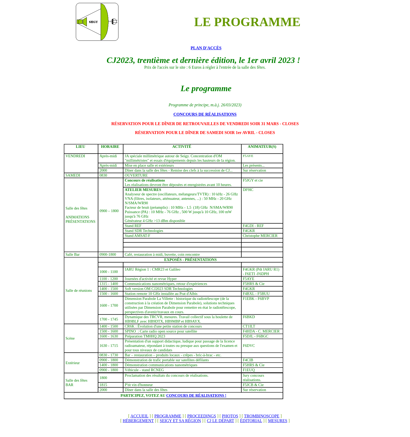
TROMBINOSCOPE (261, 416)
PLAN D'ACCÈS (206, 48)
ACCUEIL (139, 416)
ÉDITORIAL (251, 420)
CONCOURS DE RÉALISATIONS (205, 114)
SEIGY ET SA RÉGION (180, 420)
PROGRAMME (167, 416)
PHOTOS (230, 416)
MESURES (277, 420)
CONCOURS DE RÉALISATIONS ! (196, 395)
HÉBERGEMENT (138, 420)
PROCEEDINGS (201, 416)
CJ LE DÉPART (220, 420)
